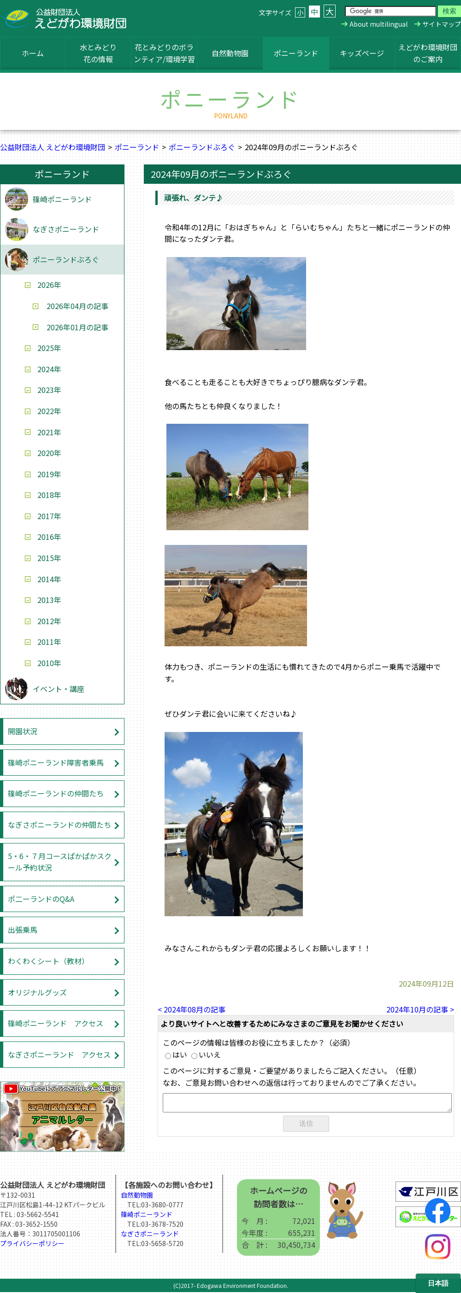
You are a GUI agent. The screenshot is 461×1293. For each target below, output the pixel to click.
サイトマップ (441, 24)
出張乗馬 (22, 929)
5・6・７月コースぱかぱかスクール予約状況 (60, 861)
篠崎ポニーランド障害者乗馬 (56, 762)
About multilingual (378, 24)
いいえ (206, 1054)
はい (176, 1054)
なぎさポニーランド (66, 228)
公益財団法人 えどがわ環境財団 (52, 146)
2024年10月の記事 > (420, 1009)
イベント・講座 (58, 688)
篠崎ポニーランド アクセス (55, 1023)
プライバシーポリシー (32, 1244)
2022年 (49, 410)
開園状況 (22, 731)
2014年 (49, 579)
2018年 (49, 494)
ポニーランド (296, 53)
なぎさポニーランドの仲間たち (59, 824)
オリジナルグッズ (37, 992)
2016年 (49, 536)
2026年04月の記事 (77, 305)
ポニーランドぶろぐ (202, 146)
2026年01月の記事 (77, 327)
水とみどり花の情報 (98, 52)
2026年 (49, 284)
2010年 (49, 662)
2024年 (49, 368)
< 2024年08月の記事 (191, 1009)
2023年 (49, 389)
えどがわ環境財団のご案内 (427, 52)
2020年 (49, 452)
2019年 (49, 474)
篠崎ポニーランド (62, 199)
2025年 (49, 347)
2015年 (49, 557)
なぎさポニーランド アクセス (59, 1054)
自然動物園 (230, 53)
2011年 (49, 641)
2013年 (49, 599)
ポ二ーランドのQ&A (41, 898)
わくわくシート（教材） (48, 960)
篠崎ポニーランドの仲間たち (56, 793)
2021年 (49, 432)
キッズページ (362, 53)
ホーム (33, 53)
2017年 (49, 515)
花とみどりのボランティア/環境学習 (164, 52)
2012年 (49, 620)
